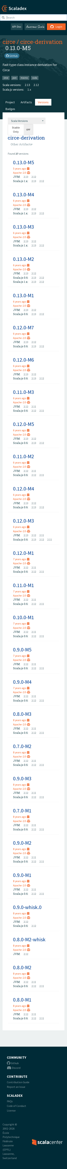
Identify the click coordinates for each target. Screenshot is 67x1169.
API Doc (16, 26)
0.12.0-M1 (23, 553)
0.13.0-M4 (23, 194)
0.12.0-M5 (23, 424)
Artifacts (26, 102)
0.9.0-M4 (22, 682)
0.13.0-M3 (23, 226)
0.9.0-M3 (22, 778)
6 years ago (21, 200)
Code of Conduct (16, 1106)
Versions (43, 102)
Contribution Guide (18, 1082)
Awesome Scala (35, 26)
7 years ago (21, 559)
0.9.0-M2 (22, 843)
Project (10, 102)
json (14, 77)
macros (24, 77)
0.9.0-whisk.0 (27, 907)
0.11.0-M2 (23, 456)
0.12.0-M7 (23, 327)
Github (13, 1063)
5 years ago (21, 168)
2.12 (36, 85)
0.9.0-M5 (22, 649)
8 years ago (21, 720)
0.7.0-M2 (22, 746)
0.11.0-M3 (23, 392)
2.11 (33, 406)
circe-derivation (41, 41)
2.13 (27, 85)
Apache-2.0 (21, 172)
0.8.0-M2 (22, 967)
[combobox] (27, 121)
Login (56, 26)
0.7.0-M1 (22, 810)
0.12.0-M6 (23, 359)
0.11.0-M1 (23, 585)
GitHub (12, 55)
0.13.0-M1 (23, 295)
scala (34, 77)
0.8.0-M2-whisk (29, 939)
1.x (29, 89)
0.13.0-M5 (23, 162)
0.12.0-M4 (23, 488)
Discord (13, 1067)
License (11, 1110)
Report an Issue (16, 1087)
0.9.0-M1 (22, 875)
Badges (10, 109)
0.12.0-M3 (23, 520)
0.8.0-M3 (22, 714)
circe (9, 41)
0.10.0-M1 (23, 617)
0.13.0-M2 (23, 259)
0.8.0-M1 (22, 999)
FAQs (10, 1101)
